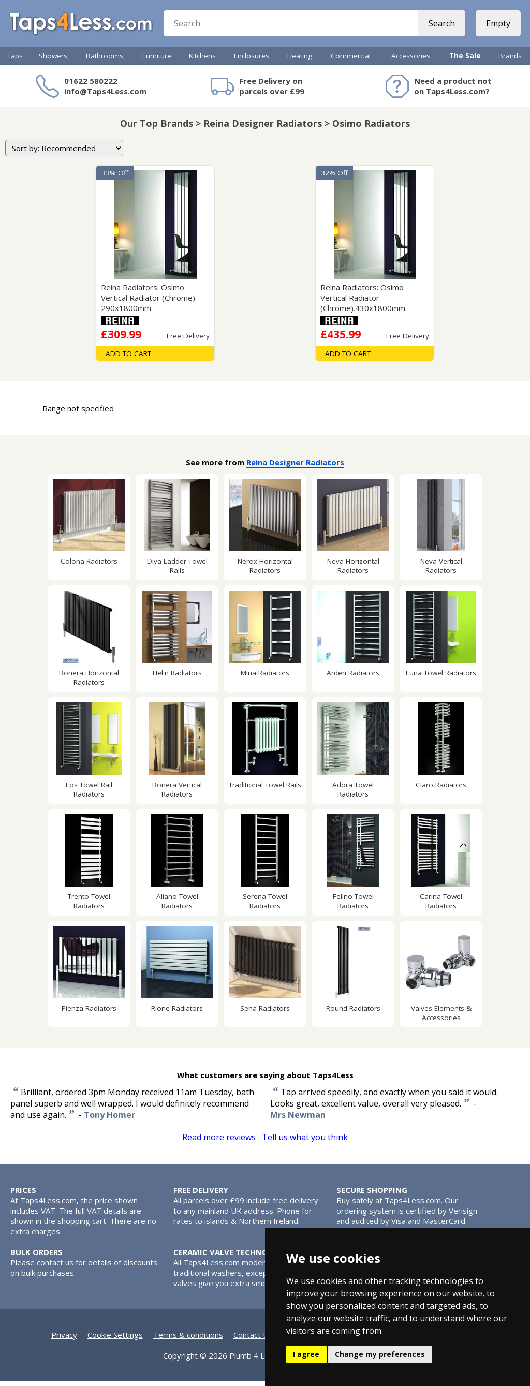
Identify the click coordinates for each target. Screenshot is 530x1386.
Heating (299, 60)
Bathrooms (104, 60)
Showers (53, 60)
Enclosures (251, 60)
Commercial (351, 60)
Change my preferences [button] (380, 1354)
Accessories (410, 60)
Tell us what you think (305, 1141)
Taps (15, 60)
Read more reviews (219, 1141)
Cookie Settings (115, 1339)
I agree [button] (306, 1354)
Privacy (64, 1339)
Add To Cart (128, 358)
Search (441, 26)
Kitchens (202, 60)
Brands (510, 60)
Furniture (156, 60)
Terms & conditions (188, 1339)
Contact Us (253, 1339)
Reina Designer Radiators (295, 467)
